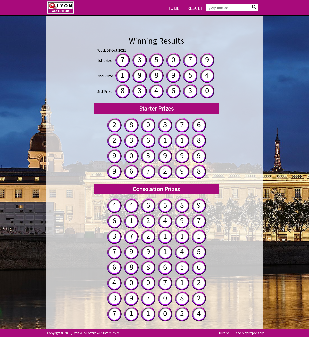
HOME (173, 8)
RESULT (195, 8)
